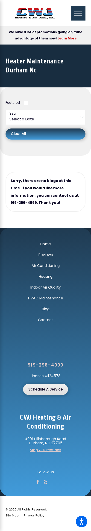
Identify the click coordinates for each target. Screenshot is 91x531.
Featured (13, 103)
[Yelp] (45, 482)
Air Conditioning (46, 265)
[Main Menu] (78, 13)
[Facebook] (37, 482)
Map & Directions (45, 450)
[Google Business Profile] (53, 482)
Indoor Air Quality (45, 287)
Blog (46, 309)
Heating (45, 276)
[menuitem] (45, 244)
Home (45, 244)
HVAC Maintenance (45, 298)
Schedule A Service (45, 389)
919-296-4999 (45, 365)
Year (13, 114)
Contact (45, 319)
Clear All (18, 133)
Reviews (45, 254)
